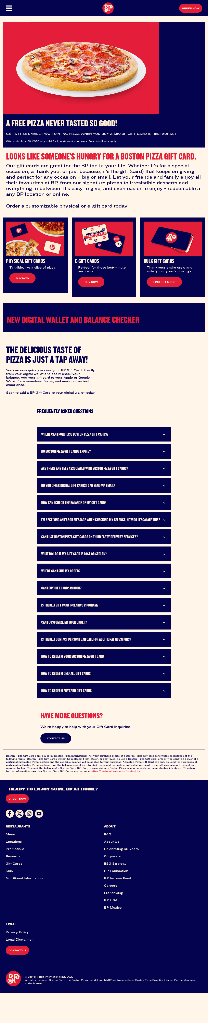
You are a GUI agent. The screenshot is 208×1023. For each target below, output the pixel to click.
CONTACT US (56, 769)
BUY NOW (22, 278)
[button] (15, 8)
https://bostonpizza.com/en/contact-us (115, 801)
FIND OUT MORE (164, 282)
